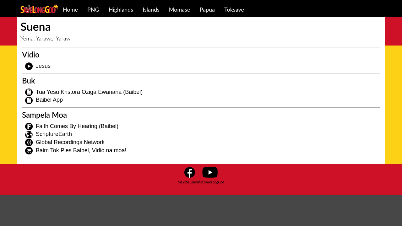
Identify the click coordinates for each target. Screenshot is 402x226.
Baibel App (49, 100)
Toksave (234, 9)
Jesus (43, 66)
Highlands (121, 9)
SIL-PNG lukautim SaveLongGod (201, 182)
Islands (151, 9)
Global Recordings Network (70, 142)
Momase (179, 9)
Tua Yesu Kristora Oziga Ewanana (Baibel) (89, 92)
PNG (93, 9)
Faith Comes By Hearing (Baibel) (77, 126)
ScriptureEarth (54, 134)
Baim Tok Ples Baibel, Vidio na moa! (81, 150)
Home (70, 9)
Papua (207, 9)
